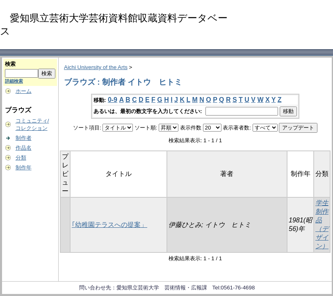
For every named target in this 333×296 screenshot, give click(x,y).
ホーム (24, 91)
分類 (21, 158)
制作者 (24, 138)
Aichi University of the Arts (96, 67)
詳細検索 (14, 81)
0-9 (112, 99)
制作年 (24, 167)
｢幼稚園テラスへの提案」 (109, 224)
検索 (10, 64)
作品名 (24, 148)
